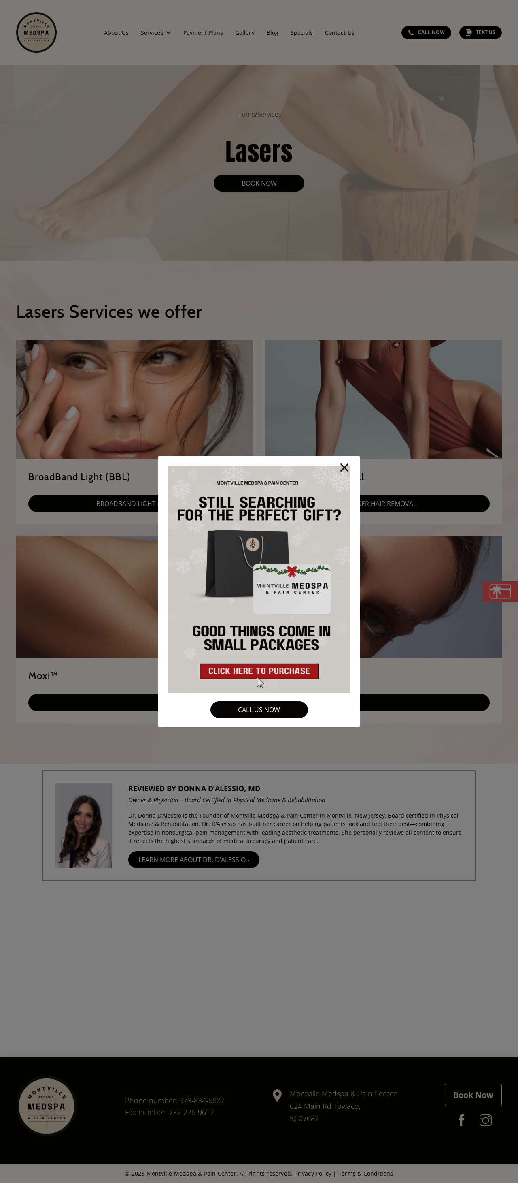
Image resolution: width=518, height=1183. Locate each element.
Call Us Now (259, 709)
